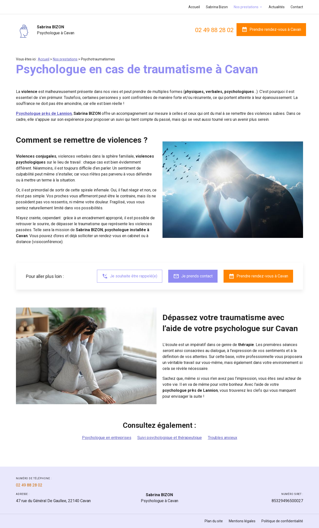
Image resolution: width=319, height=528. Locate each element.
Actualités (277, 7)
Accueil (194, 7)
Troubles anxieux (222, 437)
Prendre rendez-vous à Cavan (271, 29)
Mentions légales (242, 521)
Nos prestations (246, 7)
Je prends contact (193, 276)
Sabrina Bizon (217, 7)
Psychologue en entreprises (106, 437)
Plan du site (214, 521)
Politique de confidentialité (282, 521)
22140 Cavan (53, 500)
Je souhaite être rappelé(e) (129, 276)
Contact (297, 7)
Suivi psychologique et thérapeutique (169, 437)
